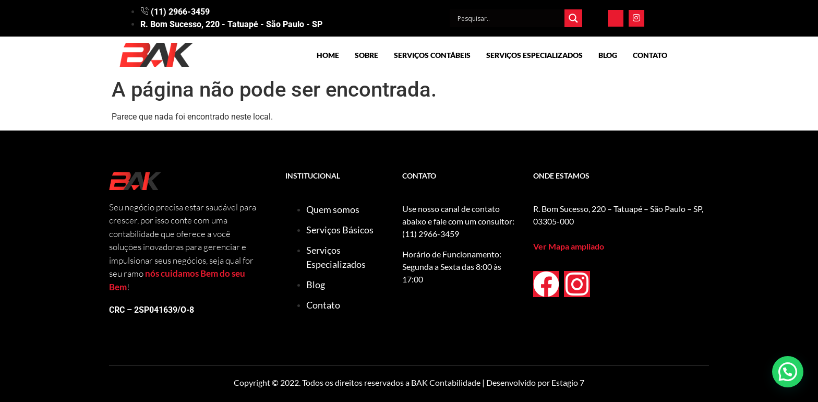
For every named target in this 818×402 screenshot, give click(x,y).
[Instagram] (636, 18)
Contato (650, 55)
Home (328, 55)
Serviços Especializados (534, 55)
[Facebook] (615, 18)
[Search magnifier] (573, 18)
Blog (607, 55)
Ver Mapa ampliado (568, 246)
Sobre (366, 55)
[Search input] (510, 18)
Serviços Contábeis (432, 55)
